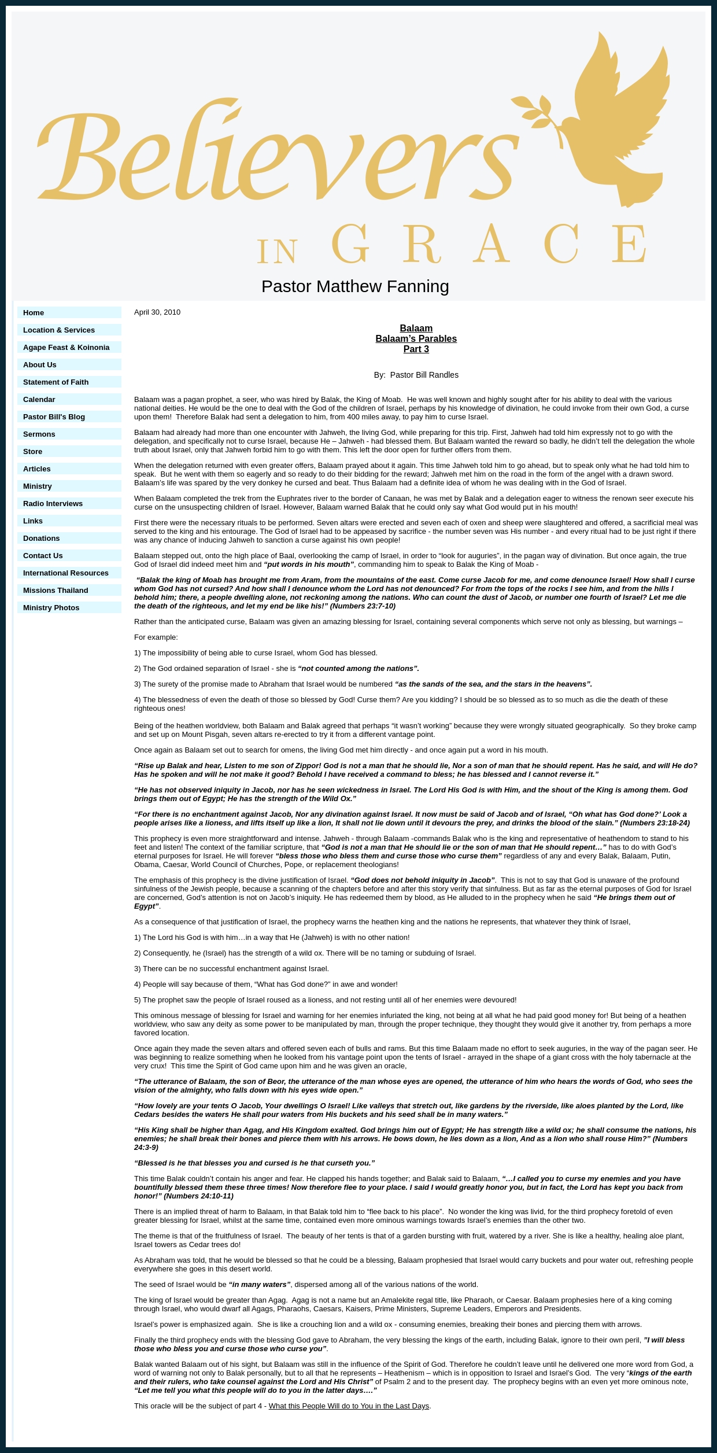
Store (32, 451)
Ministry (37, 486)
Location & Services (59, 330)
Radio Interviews (53, 503)
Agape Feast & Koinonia (66, 347)
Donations (41, 538)
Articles (37, 468)
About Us (40, 364)
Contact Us (43, 555)
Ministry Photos (51, 607)
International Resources (66, 573)
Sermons (39, 434)
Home (33, 312)
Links (33, 521)
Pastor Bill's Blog (54, 416)
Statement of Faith (55, 382)
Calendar (39, 399)
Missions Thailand (55, 590)
